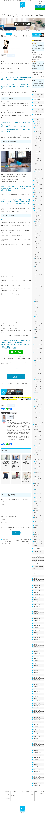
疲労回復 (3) (37, 465)
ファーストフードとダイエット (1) (38, 282)
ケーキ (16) (37, 268)
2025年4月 (36, 601)
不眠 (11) (36, 449)
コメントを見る (11, 57)
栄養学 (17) (36, 514)
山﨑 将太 (9, 421)
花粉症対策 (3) (38, 480)
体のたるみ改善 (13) (38, 391)
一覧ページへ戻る (16, 541)
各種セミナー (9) (37, 557)
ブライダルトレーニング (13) (38, 375)
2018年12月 (36, 780)
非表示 (11, 418)
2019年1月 (36, 777)
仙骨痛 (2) (38, 152)
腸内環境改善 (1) (38, 170)
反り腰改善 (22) (38, 135)
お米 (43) (36, 257)
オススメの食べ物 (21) (38, 254)
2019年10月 (36, 756)
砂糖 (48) (36, 315)
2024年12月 (36, 610)
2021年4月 (36, 714)
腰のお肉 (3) (37, 418)
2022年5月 (36, 683)
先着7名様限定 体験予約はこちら (40, 6)
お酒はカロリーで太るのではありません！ (25, 543)
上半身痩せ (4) (38, 380)
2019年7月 (36, 763)
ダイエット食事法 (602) (37, 242)
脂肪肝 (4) (37, 477)
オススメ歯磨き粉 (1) (38, 433)
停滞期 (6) (37, 222)
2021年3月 (36, 716)
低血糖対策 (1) (38, 451)
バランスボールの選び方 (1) (38, 350)
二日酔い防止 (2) (37, 426)
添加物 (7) (37, 313)
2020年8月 (36, 732)
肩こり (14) (37, 168)
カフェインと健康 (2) (38, 437)
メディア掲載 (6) (37, 549)
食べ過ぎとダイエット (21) (38, 336)
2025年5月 (36, 598)
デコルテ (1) (37, 362)
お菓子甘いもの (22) (38, 261)
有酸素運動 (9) (37, 509)
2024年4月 (36, 629)
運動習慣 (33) (36, 538)
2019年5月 (36, 768)
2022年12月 (36, 667)
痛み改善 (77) (37, 146)
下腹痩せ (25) (37, 385)
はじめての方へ (17, 16)
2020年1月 (36, 749)
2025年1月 (36, 608)
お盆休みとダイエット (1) (38, 491)
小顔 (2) (36, 403)
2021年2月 (36, 718)
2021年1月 (36, 721)
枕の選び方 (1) (37, 511)
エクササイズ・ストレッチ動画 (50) (38, 182)
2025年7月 (36, 593)
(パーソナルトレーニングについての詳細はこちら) (11, 370)
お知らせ (32, 795)
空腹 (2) (36, 317)
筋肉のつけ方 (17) (37, 526)
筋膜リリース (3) (37, 531)
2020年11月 (36, 725)
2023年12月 (36, 638)
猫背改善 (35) (37, 144)
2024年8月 (36, 619)
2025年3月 (36, 603)
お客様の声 (27, 16)
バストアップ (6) (38, 364)
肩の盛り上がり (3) (38, 411)
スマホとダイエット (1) (38, 202)
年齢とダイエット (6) (38, 507)
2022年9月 (36, 674)
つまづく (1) (37, 444)
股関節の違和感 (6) (38, 165)
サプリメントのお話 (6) (38, 194)
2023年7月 (36, 650)
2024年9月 (36, 617)
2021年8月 (36, 704)
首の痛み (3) (38, 161)
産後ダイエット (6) (38, 230)
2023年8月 (36, 648)
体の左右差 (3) (38, 132)
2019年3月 (36, 773)
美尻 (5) (36, 407)
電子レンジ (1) (38, 482)
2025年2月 (36, 605)
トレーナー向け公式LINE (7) (38, 116)
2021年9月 (36, 702)
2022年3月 (36, 688)
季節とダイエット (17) (37, 488)
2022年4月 (36, 685)
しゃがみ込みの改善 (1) (38, 125)
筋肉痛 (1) (36, 529)
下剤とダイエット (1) (38, 423)
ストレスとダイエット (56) (38, 198)
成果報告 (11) (36, 560)
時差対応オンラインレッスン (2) (38, 564)
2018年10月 (36, 784)
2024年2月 (36, 634)
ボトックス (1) (37, 421)
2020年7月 (36, 735)
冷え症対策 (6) (38, 458)
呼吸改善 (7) (37, 137)
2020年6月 (36, 737)
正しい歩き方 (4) (37, 516)
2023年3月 (36, 659)
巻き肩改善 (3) (38, 142)
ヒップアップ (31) (37, 367)
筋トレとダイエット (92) (38, 234)
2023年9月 (36, 645)
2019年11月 (36, 754)
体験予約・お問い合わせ (41, 16)
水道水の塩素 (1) (38, 460)
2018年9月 (36, 787)
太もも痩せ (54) (38, 398)
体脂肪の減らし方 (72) (38, 217)
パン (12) (36, 278)
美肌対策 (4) (36, 533)
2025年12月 (36, 586)
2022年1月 (36, 692)
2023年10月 (36, 643)
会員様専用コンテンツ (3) (38, 553)
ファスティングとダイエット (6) (38, 287)
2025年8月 (36, 591)
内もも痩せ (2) (38, 396)
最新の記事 (14, 414)
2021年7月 (36, 707)
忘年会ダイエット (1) (38, 499)
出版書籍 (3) (36, 485)
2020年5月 (36, 740)
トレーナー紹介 (8, 798)
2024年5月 (36, 626)
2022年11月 (36, 669)
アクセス (36, 16)
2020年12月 (36, 723)
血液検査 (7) (36, 536)
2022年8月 (36, 676)
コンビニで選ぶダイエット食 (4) (38, 275)
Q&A (22, 16)
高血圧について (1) (38, 542)
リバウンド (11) (38, 214)
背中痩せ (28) (37, 414)
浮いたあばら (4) (38, 405)
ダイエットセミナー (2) (38, 206)
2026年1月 (36, 584)
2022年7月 (36, 678)
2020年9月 (36, 730)
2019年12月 (36, 751)
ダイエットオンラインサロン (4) (38, 107)
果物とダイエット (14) (38, 306)
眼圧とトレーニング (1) (38, 470)
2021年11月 (36, 697)
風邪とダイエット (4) (38, 238)
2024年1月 (36, 636)
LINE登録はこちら (40, 9)
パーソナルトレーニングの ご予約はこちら (16, 378)
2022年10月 (36, 671)
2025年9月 (36, 589)
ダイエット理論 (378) (38, 210)
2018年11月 (36, 782)
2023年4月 (36, 657)
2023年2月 (36, 662)
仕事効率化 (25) (37, 428)
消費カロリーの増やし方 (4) (38, 226)
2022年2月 (36, 690)
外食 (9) (36, 294)
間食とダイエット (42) (38, 332)
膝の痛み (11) (38, 159)
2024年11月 (36, 612)
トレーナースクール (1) (38, 342)
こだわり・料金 (13, 16)
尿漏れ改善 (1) (38, 139)
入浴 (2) (36, 456)
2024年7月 (36, 622)
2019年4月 (36, 770)
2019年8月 (36, 761)
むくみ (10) (37, 378)
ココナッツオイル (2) (38, 271)
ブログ (32, 16)
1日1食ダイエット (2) (38, 246)
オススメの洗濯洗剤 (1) (38, 186)
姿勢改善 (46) (37, 401)
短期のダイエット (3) (38, 474)
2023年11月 (36, 641)
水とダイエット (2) (38, 310)
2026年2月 (36, 582)
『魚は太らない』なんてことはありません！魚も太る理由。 (6, 543)
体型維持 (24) (37, 394)
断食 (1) (36, 300)
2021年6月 (36, 709)
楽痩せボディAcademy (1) (38, 568)
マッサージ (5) (38, 212)
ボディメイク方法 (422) (37, 354)
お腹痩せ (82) (37, 357)
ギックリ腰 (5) (38, 149)
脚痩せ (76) (37, 416)
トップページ (3, 16)
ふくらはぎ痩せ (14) (38, 371)
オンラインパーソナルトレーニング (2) (38, 97)
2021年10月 (36, 700)
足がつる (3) (37, 173)
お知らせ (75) (36, 103)
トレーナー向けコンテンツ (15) (38, 112)
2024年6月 (36, 624)
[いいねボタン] (2, 57)
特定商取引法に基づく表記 (8, 801)
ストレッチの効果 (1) (38, 441)
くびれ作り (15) (38, 359)
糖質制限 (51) (37, 322)
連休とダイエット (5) (38, 503)
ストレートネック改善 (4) (38, 129)
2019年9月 (36, 758)
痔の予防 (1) (37, 467)
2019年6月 (36, 766)
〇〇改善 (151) (37, 122)
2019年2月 (36, 775)
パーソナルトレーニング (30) (38, 346)
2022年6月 (36, 681)
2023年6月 (36, 652)
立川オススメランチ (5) (38, 523)
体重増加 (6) (37, 220)
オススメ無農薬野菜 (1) (38, 190)
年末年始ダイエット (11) (38, 495)
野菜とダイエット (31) (38, 328)
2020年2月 (36, 747)
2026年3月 (36, 579)
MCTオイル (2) (38, 249)
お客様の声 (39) (37, 100)
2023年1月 (36, 664)
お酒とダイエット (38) (38, 265)
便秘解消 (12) (37, 453)
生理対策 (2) (37, 463)
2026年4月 (36, 577)
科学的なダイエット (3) (38, 519)
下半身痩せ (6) (38, 383)
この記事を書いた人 (6, 414)
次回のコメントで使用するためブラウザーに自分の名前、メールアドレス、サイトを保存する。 (16, 529)
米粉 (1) (36, 320)
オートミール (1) (38, 251)
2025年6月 (36, 596)
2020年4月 (36, 742)
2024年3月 (36, 631)
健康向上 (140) (37, 430)
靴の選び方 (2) (37, 540)
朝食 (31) (36, 303)
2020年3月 (36, 744)
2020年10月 (36, 728)
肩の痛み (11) (38, 155)
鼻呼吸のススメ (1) (38, 176)
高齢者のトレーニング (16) (38, 546)
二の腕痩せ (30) (38, 387)
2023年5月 (36, 655)
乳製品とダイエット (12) (38, 291)
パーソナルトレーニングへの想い (8, 16)
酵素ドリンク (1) (38, 324)
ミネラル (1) (37, 446)
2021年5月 (36, 711)
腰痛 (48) (37, 157)
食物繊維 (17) (37, 339)
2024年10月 (36, 615)
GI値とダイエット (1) (38, 179)
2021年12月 (36, 695)
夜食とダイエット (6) (38, 297)
